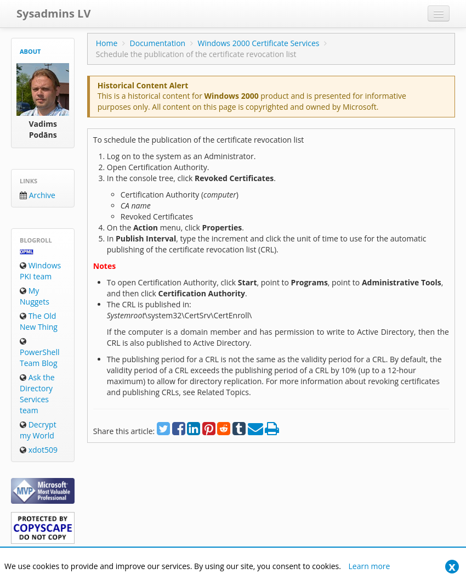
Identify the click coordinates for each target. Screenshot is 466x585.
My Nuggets (34, 296)
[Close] (452, 566)
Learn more (369, 566)
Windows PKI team (40, 271)
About (30, 51)
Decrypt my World (38, 430)
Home (107, 43)
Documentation (158, 43)
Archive (37, 195)
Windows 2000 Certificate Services (258, 43)
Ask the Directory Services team (37, 393)
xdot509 (39, 450)
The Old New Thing (39, 321)
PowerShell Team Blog (39, 353)
